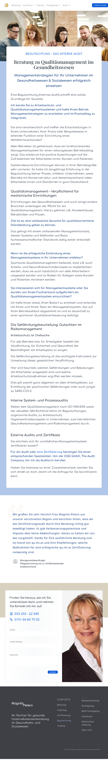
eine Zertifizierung (49, 451)
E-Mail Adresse (16, 641)
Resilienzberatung (90, 700)
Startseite (64, 699)
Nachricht (14, 655)
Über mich (87, 730)
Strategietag (88, 706)
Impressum (87, 716)
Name (12, 629)
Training (40, 5)
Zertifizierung (64, 715)
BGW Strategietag (91, 711)
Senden (53, 672)
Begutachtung (64, 720)
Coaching (62, 710)
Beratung (16, 5)
